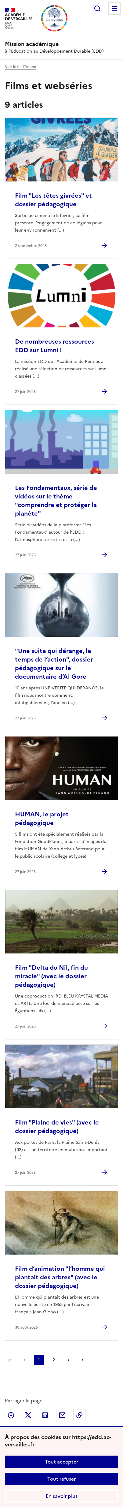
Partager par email (62, 1415)
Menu (114, 8)
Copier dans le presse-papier (79, 1415)
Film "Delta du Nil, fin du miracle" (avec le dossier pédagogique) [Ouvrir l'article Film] (51, 976)
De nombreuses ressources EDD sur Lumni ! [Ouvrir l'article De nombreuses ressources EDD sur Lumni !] (54, 346)
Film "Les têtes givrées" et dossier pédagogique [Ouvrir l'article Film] (53, 200)
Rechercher (97, 8)
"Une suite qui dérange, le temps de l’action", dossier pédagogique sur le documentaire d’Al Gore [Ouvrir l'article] (54, 663)
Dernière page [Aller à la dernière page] (83, 1360)
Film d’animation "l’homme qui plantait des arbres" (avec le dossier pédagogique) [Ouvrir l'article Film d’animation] (60, 1277)
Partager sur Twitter (28, 1415)
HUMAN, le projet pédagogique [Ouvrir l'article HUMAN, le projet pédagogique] (42, 818)
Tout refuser (61, 1479)
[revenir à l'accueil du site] (61, 44)
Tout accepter (61, 1461)
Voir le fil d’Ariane (20, 66)
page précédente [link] (24, 1360)
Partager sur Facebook (11, 1415)
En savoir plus (62, 1496)
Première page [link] (10, 1360)
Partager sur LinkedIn (45, 1415)
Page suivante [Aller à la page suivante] (68, 1360)
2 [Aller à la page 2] (53, 1360)
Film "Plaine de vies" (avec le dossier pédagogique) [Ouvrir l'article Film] (57, 1127)
